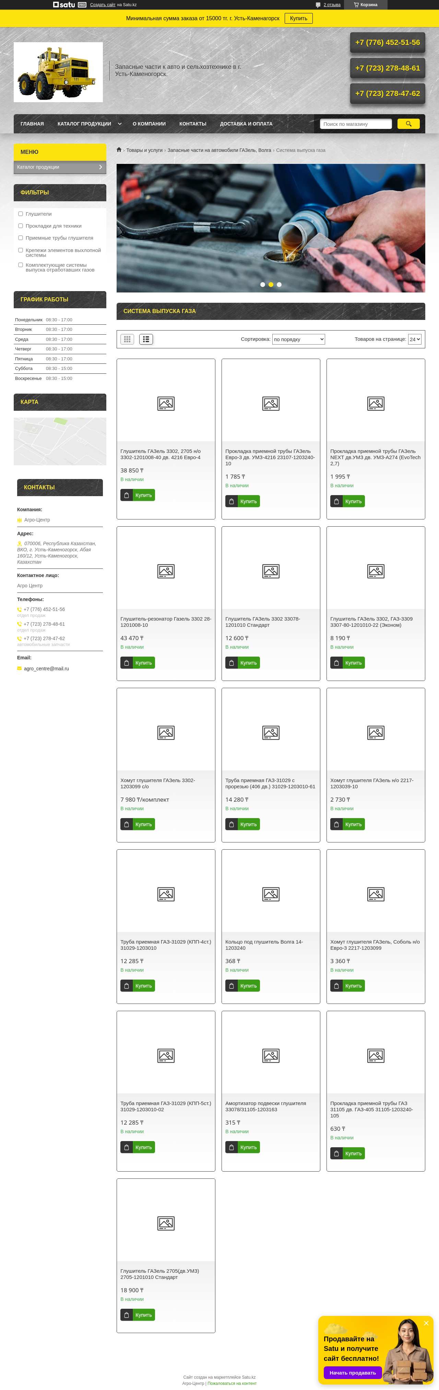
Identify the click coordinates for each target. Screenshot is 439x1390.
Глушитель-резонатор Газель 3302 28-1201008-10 (165, 622)
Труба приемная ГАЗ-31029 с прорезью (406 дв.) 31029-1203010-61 (270, 783)
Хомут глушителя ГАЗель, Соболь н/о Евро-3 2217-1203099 (375, 945)
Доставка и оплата (246, 124)
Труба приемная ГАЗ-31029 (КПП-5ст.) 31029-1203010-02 (165, 1106)
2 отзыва (332, 4)
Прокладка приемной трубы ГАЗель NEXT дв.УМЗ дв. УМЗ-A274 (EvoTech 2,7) (375, 457)
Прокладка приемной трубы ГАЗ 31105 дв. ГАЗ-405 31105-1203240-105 (371, 1109)
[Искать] (409, 124)
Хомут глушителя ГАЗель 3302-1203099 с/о (157, 783)
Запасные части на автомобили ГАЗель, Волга (219, 150)
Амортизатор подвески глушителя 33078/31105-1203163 (265, 1106)
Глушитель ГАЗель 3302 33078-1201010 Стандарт (262, 622)
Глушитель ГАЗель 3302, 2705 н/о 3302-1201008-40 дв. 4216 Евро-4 (160, 454)
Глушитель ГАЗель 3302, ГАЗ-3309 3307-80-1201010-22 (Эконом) (371, 622)
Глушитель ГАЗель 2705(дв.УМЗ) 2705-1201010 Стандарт (159, 1274)
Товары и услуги (144, 150)
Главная (32, 124)
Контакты (192, 124)
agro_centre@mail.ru (46, 668)
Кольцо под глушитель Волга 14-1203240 (264, 945)
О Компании (149, 124)
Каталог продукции (84, 124)
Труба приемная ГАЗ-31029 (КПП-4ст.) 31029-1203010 (165, 945)
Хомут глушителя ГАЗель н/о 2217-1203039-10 (372, 783)
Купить (299, 18)
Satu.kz (249, 1377)
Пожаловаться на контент (232, 1383)
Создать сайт (103, 4)
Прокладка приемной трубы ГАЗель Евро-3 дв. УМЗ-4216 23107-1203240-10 (270, 457)
